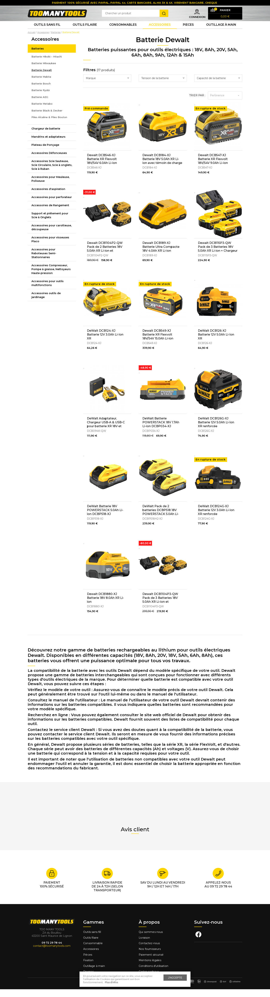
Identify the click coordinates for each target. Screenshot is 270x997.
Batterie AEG (39, 104)
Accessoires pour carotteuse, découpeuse (51, 235)
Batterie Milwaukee (43, 70)
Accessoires (160, 31)
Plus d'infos (111, 982)
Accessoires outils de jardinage (46, 302)
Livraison (144, 945)
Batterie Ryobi (40, 97)
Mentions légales (150, 968)
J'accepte (175, 977)
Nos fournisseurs (150, 956)
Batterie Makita (41, 84)
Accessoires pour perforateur (51, 204)
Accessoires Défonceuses (49, 160)
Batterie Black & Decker (46, 118)
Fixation (88, 968)
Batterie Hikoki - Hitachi (46, 64)
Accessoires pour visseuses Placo (50, 247)
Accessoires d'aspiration (48, 196)
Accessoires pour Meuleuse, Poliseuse (50, 186)
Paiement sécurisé (151, 962)
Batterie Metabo (42, 111)
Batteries (37, 56)
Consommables (123, 31)
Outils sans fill (92, 939)
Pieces (188, 31)
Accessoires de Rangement (50, 213)
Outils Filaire (85, 31)
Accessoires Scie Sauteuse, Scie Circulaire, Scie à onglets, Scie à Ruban (51, 172)
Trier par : (197, 103)
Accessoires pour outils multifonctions (47, 290)
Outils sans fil (47, 31)
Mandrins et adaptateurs (48, 144)
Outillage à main (221, 31)
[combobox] (107, 86)
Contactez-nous (149, 951)
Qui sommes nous (151, 939)
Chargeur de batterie (45, 136)
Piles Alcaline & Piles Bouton (49, 124)
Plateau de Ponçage (45, 152)
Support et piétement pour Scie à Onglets (49, 223)
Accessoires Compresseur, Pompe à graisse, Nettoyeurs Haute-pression (51, 276)
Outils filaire (90, 945)
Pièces (87, 962)
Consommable (93, 951)
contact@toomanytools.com (51, 953)
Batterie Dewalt (41, 77)
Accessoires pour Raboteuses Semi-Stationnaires (43, 260)
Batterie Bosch (41, 91)
